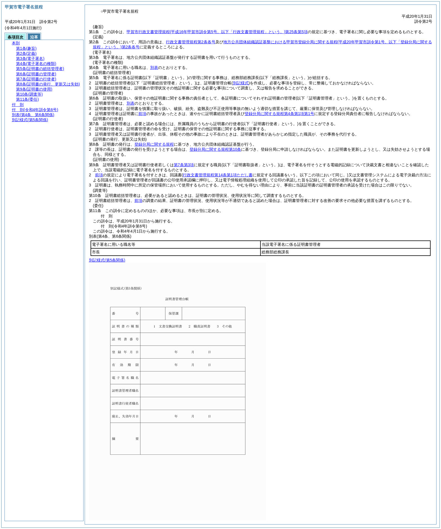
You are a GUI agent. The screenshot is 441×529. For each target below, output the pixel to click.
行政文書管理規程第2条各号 (190, 42)
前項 (142, 113)
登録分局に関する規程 (154, 144)
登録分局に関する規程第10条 (215, 149)
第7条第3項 (184, 165)
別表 (154, 67)
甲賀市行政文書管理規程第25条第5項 (217, 32)
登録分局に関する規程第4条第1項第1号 (279, 113)
